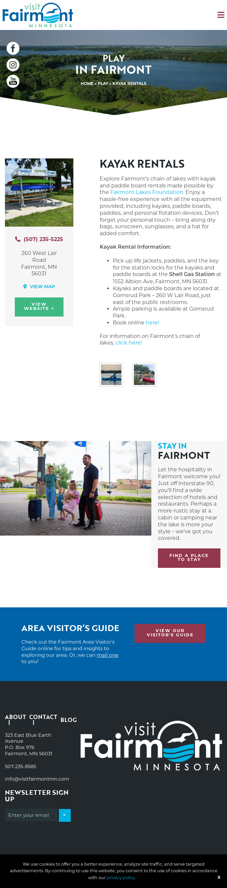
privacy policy (121, 877)
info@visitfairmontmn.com (37, 779)
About (15, 717)
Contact (43, 717)
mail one (107, 655)
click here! (128, 343)
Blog (69, 720)
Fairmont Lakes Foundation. (147, 192)
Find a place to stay (189, 558)
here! (152, 322)
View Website (39, 306)
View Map (39, 287)
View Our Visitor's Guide (170, 633)
